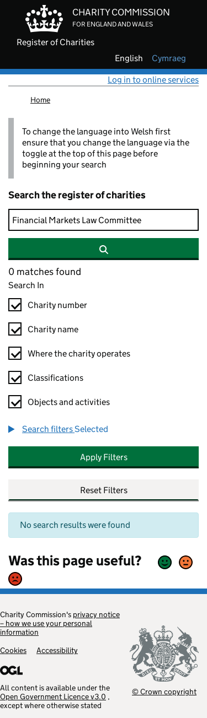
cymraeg (169, 58)
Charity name (53, 329)
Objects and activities (69, 402)
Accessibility (57, 650)
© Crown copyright (164, 691)
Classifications (55, 378)
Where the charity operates (79, 353)
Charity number (57, 305)
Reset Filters (104, 490)
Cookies (13, 650)
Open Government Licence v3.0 (53, 696)
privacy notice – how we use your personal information (60, 623)
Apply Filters (104, 457)
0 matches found (44, 271)
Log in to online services (153, 79)
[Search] (103, 220)
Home (40, 100)
